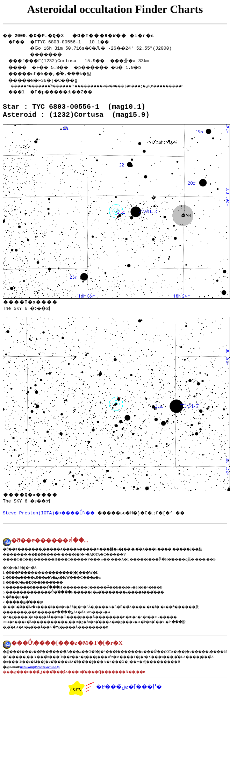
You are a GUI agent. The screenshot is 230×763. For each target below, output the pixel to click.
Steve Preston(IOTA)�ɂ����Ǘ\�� (52, 522)
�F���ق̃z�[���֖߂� (114, 698)
